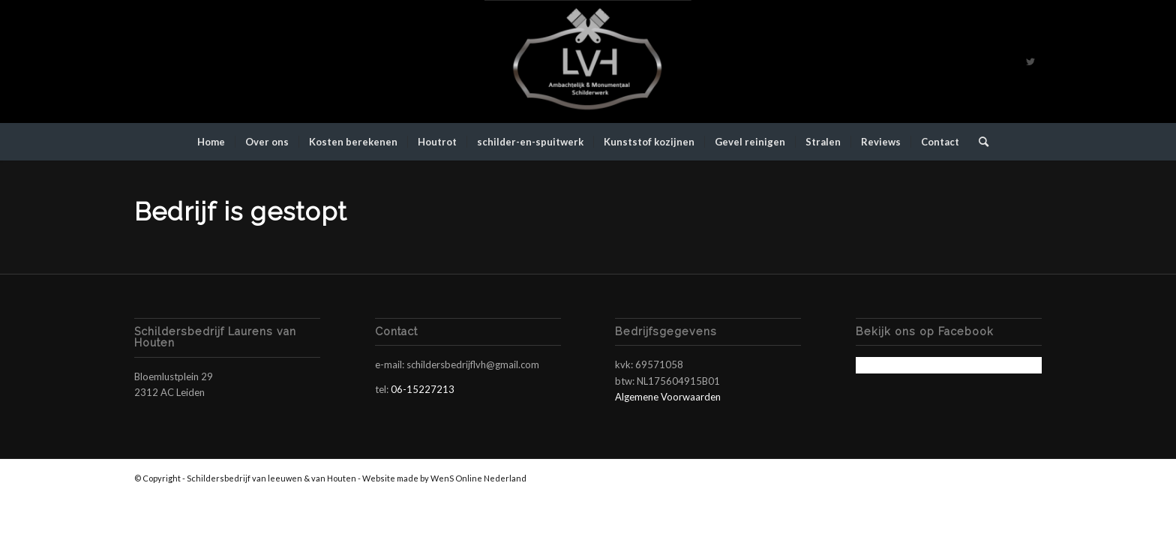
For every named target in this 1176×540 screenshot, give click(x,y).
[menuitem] (211, 141)
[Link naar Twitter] (1030, 61)
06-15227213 (422, 389)
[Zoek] (978, 141)
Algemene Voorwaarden (668, 397)
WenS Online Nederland (478, 478)
